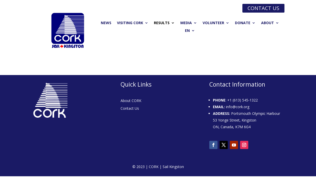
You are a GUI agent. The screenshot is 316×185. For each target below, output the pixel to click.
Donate (242, 23)
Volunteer (213, 23)
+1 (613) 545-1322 (242, 100)
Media (186, 23)
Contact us (263, 8)
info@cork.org (237, 106)
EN (187, 31)
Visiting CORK (130, 23)
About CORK (131, 101)
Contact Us (130, 109)
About (267, 23)
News (106, 23)
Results (162, 23)
